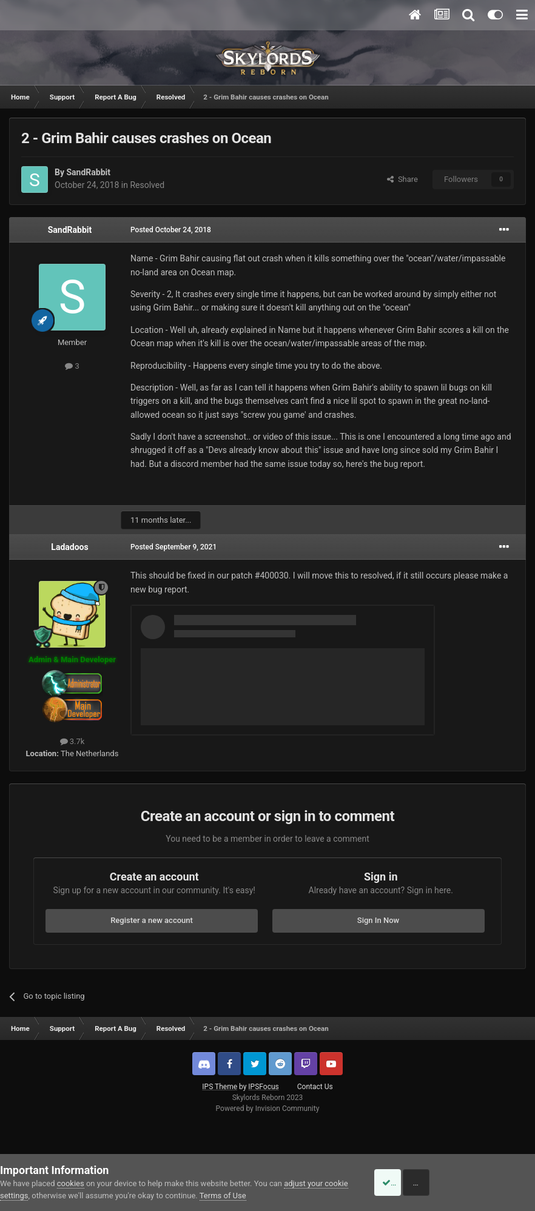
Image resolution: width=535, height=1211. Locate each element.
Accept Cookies (402, 1182)
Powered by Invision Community (268, 1108)
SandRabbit (88, 172)
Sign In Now (378, 920)
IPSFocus (263, 1086)
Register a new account (151, 920)
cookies (70, 1183)
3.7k (72, 741)
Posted (170, 230)
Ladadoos (69, 547)
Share (402, 179)
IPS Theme (219, 1086)
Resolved (147, 185)
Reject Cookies (493, 1182)
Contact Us (315, 1086)
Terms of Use (247, 1195)
